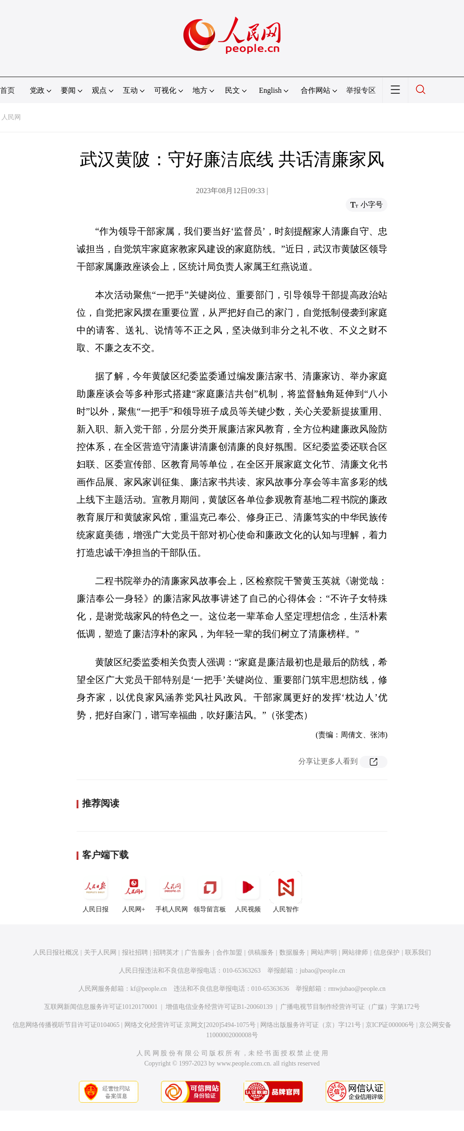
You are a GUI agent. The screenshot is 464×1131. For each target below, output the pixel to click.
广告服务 (198, 952)
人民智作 (286, 892)
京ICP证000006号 (390, 1024)
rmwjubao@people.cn (357, 988)
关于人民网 (100, 952)
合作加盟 (229, 952)
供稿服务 (261, 952)
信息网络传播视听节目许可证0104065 (66, 1024)
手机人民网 (171, 892)
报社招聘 (135, 952)
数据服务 (292, 952)
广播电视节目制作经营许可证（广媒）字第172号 (350, 1006)
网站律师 (355, 952)
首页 (7, 90)
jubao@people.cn (322, 970)
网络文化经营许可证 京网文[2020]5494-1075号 (190, 1024)
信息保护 (387, 952)
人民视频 (248, 892)
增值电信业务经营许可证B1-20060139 (219, 1006)
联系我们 (418, 952)
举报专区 (361, 90)
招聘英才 (166, 952)
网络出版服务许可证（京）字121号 (310, 1024)
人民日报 (95, 892)
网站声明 (324, 952)
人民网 (11, 117)
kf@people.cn (148, 988)
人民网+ (133, 892)
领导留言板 (209, 892)
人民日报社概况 (55, 952)
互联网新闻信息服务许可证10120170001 (101, 1006)
